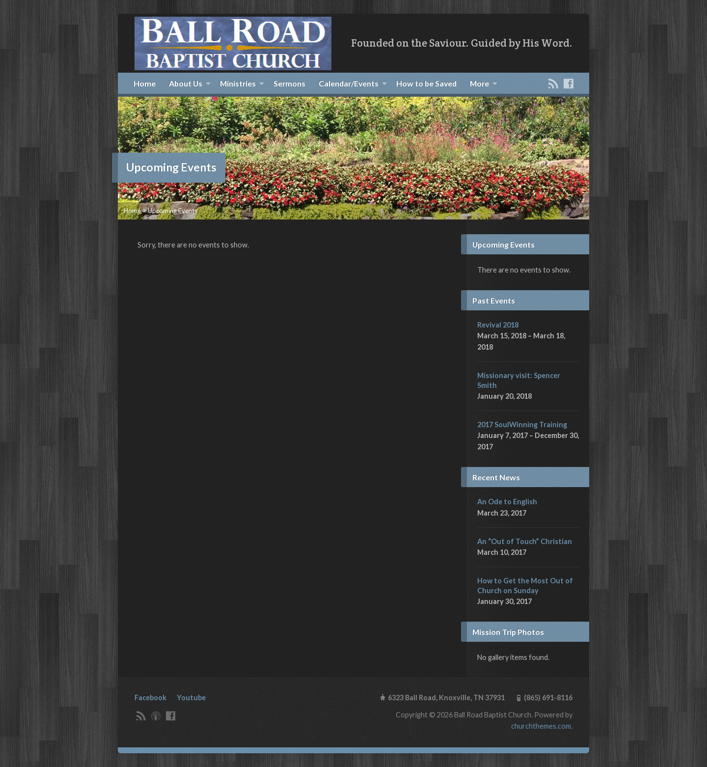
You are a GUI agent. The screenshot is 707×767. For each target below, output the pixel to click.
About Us (185, 83)
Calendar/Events (349, 83)
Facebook (150, 697)
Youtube (191, 697)
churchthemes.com (541, 726)
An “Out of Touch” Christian (524, 541)
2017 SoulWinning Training (522, 424)
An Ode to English (507, 501)
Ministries (238, 83)
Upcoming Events (172, 211)
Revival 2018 (497, 325)
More (479, 83)
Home (145, 83)
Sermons (289, 83)
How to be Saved (426, 83)
